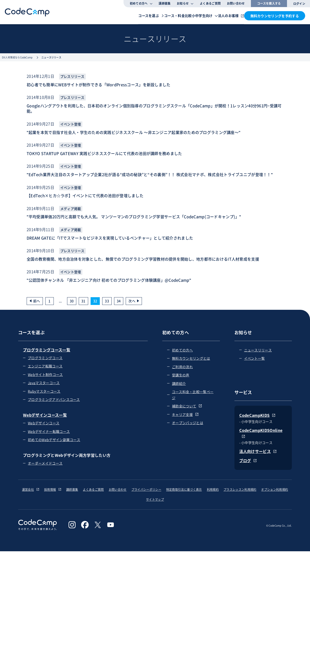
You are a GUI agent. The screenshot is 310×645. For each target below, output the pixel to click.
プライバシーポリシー (146, 489)
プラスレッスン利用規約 (240, 489)
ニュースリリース (258, 350)
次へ (131, 300)
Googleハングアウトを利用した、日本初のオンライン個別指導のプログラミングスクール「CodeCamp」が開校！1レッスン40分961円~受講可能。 (154, 108)
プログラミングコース (45, 357)
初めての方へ (182, 350)
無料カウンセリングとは (191, 358)
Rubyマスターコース (44, 391)
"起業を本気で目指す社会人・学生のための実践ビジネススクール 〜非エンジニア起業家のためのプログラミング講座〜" (133, 132)
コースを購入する (269, 3)
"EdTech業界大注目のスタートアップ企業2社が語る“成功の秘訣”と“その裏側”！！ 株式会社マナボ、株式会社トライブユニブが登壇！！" (150, 174)
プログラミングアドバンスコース (54, 399)
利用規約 (213, 489)
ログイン (299, 3)
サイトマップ (155, 499)
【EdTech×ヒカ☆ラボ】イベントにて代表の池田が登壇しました (85, 195)
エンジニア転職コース (45, 366)
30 (72, 300)
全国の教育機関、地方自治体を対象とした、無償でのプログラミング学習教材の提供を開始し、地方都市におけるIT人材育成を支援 (143, 259)
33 (107, 300)
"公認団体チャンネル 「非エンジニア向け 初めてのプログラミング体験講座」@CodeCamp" (109, 280)
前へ (36, 300)
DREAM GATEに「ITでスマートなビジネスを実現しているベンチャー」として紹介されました (110, 238)
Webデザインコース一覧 (45, 415)
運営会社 (30, 489)
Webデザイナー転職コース (49, 431)
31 (83, 300)
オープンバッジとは (187, 422)
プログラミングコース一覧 (46, 350)
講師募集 (164, 3)
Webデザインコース (43, 422)
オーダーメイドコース (45, 463)
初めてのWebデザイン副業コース (54, 439)
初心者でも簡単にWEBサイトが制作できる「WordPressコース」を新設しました (98, 84)
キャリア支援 (185, 414)
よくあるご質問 (210, 3)
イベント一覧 (254, 358)
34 (119, 300)
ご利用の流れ (182, 366)
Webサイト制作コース (45, 374)
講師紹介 (179, 383)
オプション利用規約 (274, 489)
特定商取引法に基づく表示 (184, 489)
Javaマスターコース (44, 382)
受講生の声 (180, 375)
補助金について (187, 406)
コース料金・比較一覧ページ (193, 394)
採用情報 (52, 489)
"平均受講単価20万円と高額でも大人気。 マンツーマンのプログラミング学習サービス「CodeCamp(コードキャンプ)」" (134, 216)
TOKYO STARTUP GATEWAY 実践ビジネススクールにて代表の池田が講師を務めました (104, 153)
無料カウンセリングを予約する (274, 15)
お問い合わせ (236, 3)
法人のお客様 (221, 15)
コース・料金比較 (149, 15)
